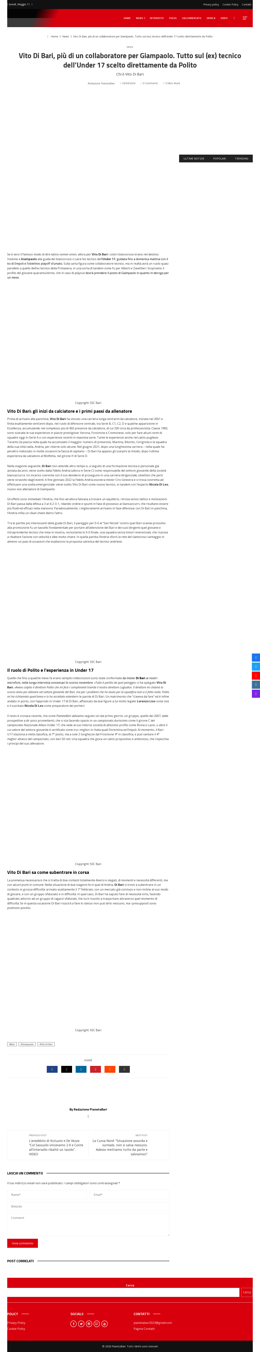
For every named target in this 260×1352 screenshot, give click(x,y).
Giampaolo (28, 1044)
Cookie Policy (16, 1329)
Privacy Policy (16, 1323)
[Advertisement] (130, 121)
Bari (13, 1044)
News (130, 47)
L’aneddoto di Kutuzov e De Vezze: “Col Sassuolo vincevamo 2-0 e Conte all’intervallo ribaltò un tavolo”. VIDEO (57, 1145)
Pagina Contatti (144, 1329)
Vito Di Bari (47, 1044)
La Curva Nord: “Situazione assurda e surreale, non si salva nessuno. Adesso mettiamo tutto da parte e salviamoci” (120, 1145)
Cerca (130, 1285)
